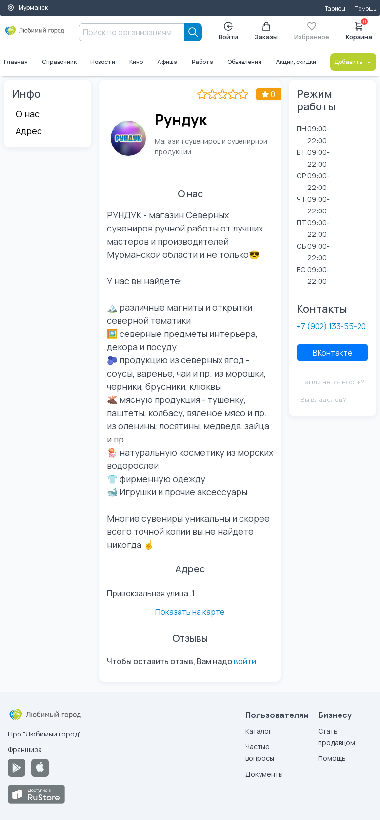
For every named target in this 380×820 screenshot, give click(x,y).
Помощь (365, 8)
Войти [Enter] (228, 31)
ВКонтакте (333, 352)
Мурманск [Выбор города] (27, 7)
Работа (203, 62)
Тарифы (335, 8)
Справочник (59, 62)
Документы (264, 773)
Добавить (353, 62)
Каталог (258, 731)
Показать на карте (190, 612)
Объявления (245, 62)
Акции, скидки (296, 62)
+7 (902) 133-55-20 (331, 326)
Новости (103, 62)
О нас (28, 114)
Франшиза (25, 749)
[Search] (193, 32)
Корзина (359, 30)
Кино (136, 62)
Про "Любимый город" (44, 733)
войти (245, 661)
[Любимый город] (35, 34)
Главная (16, 62)
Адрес (29, 131)
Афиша (167, 62)
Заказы (266, 31)
